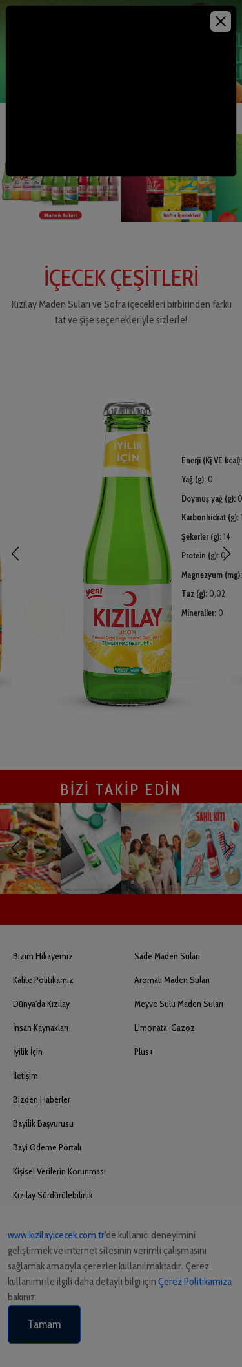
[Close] (220, 21)
